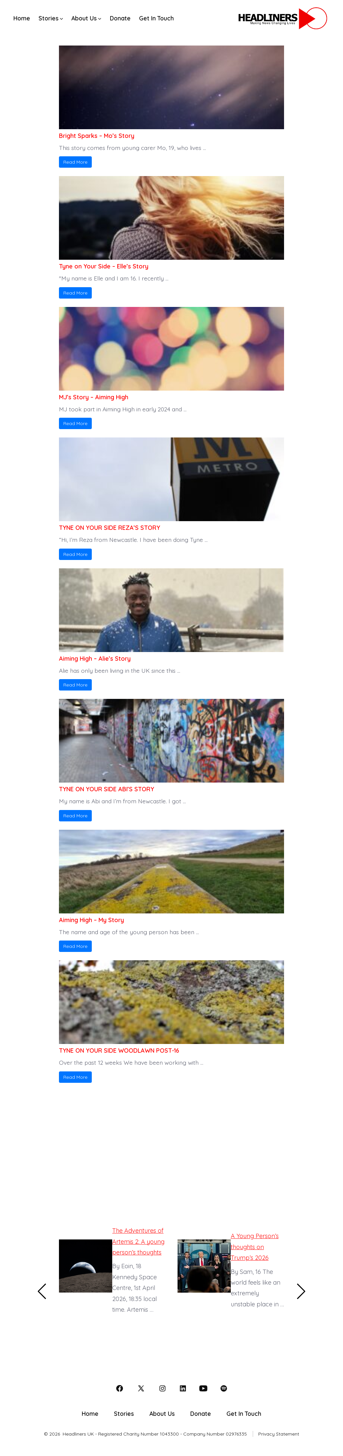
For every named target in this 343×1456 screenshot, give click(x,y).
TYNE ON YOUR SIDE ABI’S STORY (106, 789)
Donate (120, 18)
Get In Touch (156, 18)
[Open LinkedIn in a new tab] (183, 1388)
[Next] (300, 1291)
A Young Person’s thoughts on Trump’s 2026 (255, 1247)
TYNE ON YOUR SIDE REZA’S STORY (109, 528)
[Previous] (42, 1291)
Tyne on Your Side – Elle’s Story (103, 266)
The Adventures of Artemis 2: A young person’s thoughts (138, 1241)
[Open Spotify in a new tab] (223, 1388)
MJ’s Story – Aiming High (93, 397)
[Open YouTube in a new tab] (203, 1388)
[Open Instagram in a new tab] (162, 1388)
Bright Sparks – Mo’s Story (96, 136)
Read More (75, 162)
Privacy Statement (278, 1434)
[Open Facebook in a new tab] (119, 1388)
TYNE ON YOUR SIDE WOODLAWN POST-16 (119, 1050)
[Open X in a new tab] (141, 1388)
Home (21, 18)
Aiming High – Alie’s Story (95, 658)
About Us (86, 18)
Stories (51, 18)
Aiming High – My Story (91, 920)
